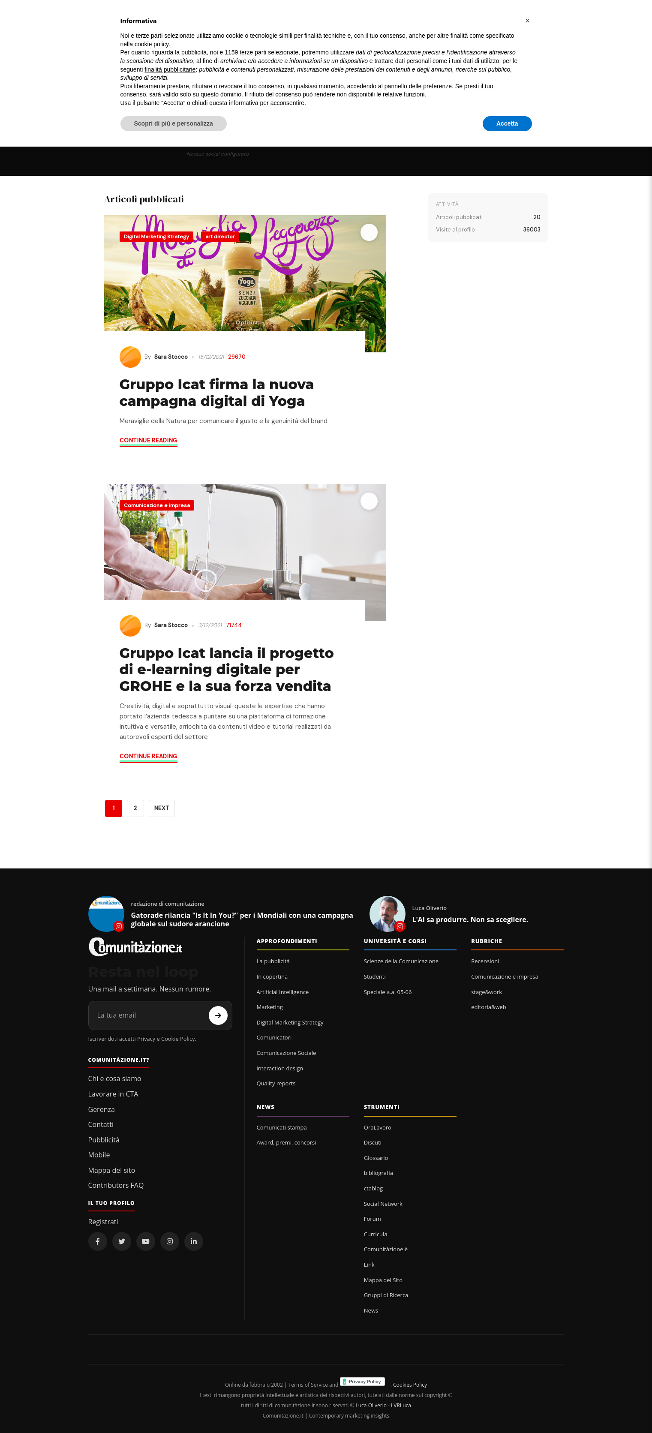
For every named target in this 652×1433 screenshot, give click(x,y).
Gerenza (101, 1109)
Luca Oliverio (371, 1405)
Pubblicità (104, 1140)
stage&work (486, 992)
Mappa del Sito (383, 1280)
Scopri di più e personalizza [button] (173, 123)
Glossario (376, 1158)
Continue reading (148, 440)
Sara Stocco (171, 357)
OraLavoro (377, 1127)
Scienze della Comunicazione (401, 961)
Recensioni (485, 961)
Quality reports (276, 1083)
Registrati (103, 1221)
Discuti (373, 1142)
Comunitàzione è (386, 1249)
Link (369, 1264)
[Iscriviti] (218, 1015)
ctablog (373, 1188)
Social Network (383, 1204)
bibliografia (378, 1173)
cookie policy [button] (151, 44)
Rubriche (486, 941)
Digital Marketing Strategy (156, 236)
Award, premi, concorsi (286, 1142)
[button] (528, 20)
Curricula (376, 1234)
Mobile (99, 1155)
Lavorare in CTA (113, 1094)
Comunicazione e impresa (157, 505)
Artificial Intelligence (283, 992)
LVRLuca (401, 1405)
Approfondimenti (287, 941)
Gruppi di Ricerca (386, 1295)
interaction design (280, 1068)
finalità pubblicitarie (169, 69)
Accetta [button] (507, 123)
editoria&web (488, 1007)
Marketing (270, 1007)
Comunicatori (274, 1037)
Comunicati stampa (282, 1127)
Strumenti (382, 1107)
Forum (372, 1219)
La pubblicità (273, 961)
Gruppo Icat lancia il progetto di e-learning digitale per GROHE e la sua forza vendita (227, 669)
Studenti (375, 976)
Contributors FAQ (116, 1185)
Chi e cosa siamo (114, 1078)
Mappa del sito (111, 1170)
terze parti (253, 52)
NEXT (161, 808)
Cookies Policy (410, 1384)
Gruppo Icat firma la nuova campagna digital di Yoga (217, 392)
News (266, 1107)
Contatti (101, 1124)
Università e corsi (395, 941)
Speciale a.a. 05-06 (388, 992)
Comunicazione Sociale (286, 1053)
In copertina (272, 976)
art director (220, 236)
